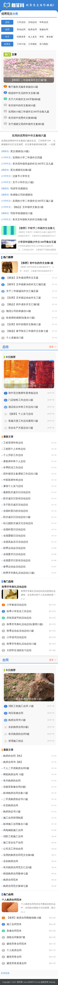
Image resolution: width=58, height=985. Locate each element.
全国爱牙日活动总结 (14, 554)
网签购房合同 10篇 (13, 774)
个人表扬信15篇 (15, 337)
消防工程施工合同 (13, 836)
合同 (7, 29)
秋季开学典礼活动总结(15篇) (19, 573)
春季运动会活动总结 (14, 566)
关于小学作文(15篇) (23, 182)
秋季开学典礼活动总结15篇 (21, 643)
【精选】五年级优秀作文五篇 (22, 277)
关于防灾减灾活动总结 (15, 504)
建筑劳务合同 (14, 956)
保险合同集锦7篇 (16, 937)
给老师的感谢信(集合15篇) (20, 317)
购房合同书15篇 (17, 720)
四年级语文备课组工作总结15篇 (20, 473)
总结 (7, 22)
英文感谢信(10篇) (19, 151)
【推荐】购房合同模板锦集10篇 (24, 917)
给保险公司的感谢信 (21, 194)
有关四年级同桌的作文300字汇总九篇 (33, 163)
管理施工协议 (15, 741)
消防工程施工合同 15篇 (21, 706)
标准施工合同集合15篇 (15, 824)
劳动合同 (21, 29)
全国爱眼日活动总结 (14, 535)
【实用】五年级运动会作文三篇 (23, 297)
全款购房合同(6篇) (18, 727)
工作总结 (21, 22)
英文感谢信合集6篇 (20, 170)
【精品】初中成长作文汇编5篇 (23, 304)
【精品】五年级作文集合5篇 (28, 207)
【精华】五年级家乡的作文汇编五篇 (26, 284)
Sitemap (52, 982)
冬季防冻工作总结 (13, 467)
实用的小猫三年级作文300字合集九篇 (28, 111)
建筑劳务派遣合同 (16, 963)
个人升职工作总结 (13, 455)
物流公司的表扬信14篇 (18, 311)
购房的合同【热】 (13, 755)
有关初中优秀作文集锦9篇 (22, 118)
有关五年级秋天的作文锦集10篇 (30, 219)
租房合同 (32, 29)
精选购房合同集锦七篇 (15, 873)
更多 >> (52, 347)
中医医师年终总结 (13, 480)
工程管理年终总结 (13, 442)
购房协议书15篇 (12, 811)
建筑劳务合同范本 (16, 943)
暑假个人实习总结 (13, 486)
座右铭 (49, 37)
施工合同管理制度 (13, 817)
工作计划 (21, 44)
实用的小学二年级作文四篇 (27, 157)
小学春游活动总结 (16, 604)
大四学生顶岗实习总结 (19, 650)
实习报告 (43, 44)
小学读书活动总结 (16, 637)
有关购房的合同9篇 (18, 734)
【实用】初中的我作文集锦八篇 (23, 324)
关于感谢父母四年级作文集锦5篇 (26, 124)
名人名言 (32, 37)
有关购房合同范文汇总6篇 (17, 867)
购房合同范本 (10, 879)
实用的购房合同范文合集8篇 (18, 855)
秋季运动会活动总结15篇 (20, 630)
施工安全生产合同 (13, 842)
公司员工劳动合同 (13, 848)
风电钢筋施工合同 (13, 830)
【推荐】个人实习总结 (20, 414)
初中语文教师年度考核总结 (23, 393)
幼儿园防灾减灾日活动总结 (18, 523)
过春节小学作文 (21, 176)
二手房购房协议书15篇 (15, 799)
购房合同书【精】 (13, 762)
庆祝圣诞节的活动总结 (19, 617)
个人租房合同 (14, 950)
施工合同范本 (14, 924)
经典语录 (21, 37)
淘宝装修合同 (15, 713)
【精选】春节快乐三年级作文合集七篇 (27, 331)
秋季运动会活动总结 (14, 548)
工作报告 (32, 44)
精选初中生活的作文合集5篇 (23, 93)
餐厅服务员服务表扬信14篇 (23, 87)
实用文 (7, 44)
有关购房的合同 (12, 780)
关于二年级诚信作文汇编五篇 (22, 291)
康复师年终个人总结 (14, 461)
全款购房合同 (10, 861)
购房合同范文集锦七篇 (15, 886)
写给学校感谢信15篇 (21, 213)
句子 (7, 37)
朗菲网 (20, 982)
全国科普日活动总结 (14, 529)
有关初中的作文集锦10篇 (22, 105)
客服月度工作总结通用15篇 (23, 421)
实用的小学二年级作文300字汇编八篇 (33, 201)
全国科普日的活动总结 (15, 511)
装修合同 (43, 29)
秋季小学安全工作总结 (19, 611)
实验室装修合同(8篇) (14, 786)
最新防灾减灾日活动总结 (16, 492)
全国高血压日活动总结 (15, 542)
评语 (41, 37)
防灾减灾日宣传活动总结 (16, 498)
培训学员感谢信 (19, 188)
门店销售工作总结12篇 (20, 400)
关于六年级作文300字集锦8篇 (24, 99)
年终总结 (43, 22)
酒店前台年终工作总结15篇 (23, 407)
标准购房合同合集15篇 (15, 793)
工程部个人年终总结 (14, 449)
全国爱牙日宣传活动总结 (16, 560)
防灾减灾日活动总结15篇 (16, 517)
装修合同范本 (14, 930)
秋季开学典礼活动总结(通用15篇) (25, 624)
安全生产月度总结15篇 (20, 428)
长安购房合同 (10, 805)
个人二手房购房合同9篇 (16, 768)
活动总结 (32, 22)
